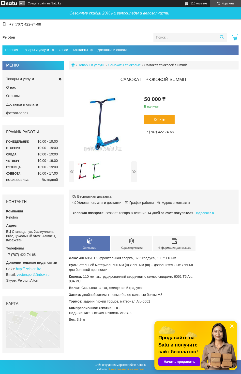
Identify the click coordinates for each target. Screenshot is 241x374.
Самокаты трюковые (124, 65)
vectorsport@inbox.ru (33, 275)
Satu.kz (141, 365)
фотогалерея (17, 113)
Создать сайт (37, 3)
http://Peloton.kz (28, 269)
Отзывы (13, 96)
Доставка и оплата (112, 50)
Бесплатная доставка (94, 196)
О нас (63, 50)
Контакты (80, 50)
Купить (159, 119)
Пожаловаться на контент (126, 369)
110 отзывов (198, 3)
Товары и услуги (36, 50)
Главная (11, 50)
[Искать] (221, 37)
